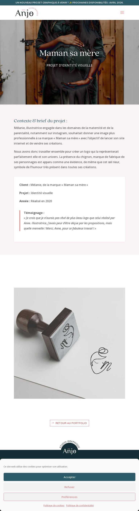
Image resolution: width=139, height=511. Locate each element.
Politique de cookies (53, 505)
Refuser (69, 487)
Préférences (69, 497)
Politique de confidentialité (80, 505)
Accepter (69, 477)
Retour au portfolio (71, 423)
